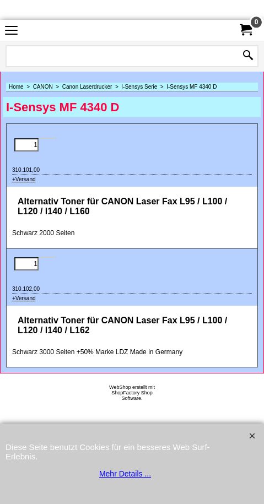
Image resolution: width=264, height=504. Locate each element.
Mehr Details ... (125, 473)
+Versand (24, 179)
